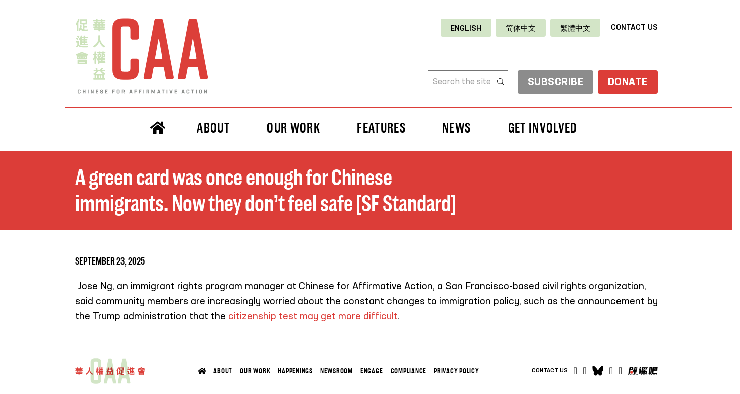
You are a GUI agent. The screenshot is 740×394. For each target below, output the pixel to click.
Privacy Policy (456, 370)
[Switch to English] (466, 28)
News (456, 128)
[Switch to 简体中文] (521, 28)
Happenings (295, 370)
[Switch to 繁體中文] (575, 28)
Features (381, 128)
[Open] (620, 371)
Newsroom (336, 370)
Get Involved (542, 128)
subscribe (556, 83)
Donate (628, 83)
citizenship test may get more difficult (313, 317)
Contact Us (634, 27)
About (213, 128)
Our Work (293, 128)
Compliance (409, 370)
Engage (371, 370)
